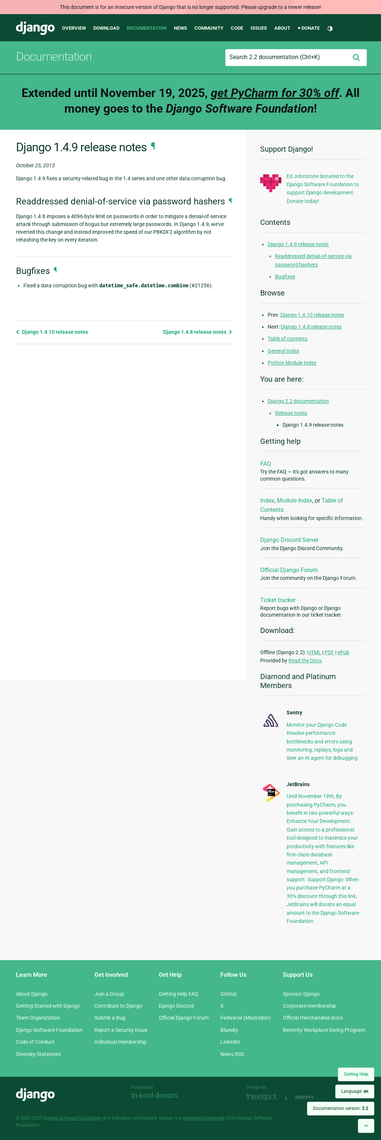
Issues (259, 28)
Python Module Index (292, 363)
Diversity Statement (38, 1054)
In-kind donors (154, 1095)
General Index (283, 351)
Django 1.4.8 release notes (197, 332)
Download (106, 28)
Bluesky (229, 1030)
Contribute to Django (118, 1006)
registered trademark (204, 1118)
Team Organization (38, 1018)
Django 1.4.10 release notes (52, 332)
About (282, 28)
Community (208, 28)
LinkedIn (230, 1042)
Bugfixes (285, 277)
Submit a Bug (109, 1018)
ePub (343, 652)
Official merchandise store (313, 1018)
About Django (32, 994)
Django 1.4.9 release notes (298, 244)
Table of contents (287, 339)
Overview (74, 28)
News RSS (232, 1054)
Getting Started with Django (48, 1006)
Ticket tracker (278, 600)
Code (237, 28)
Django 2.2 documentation (298, 401)
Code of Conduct (35, 1042)
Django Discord (176, 1006)
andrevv (312, 1097)
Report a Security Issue (120, 1030)
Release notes (291, 413)
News (180, 28)
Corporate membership (309, 1006)
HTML (314, 652)
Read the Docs (305, 660)
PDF (329, 652)
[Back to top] (366, 1126)
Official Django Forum (289, 570)
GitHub (228, 994)
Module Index (294, 500)
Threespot (263, 1097)
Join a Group (109, 994)
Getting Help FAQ (178, 994)
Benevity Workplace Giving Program (324, 1030)
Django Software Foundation (49, 1030)
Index (267, 500)
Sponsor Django (301, 994)
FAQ (265, 463)
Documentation (147, 28)
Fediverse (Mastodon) (245, 1018)
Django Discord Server (289, 539)
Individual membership (120, 1042)
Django (35, 28)
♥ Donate (309, 28)
